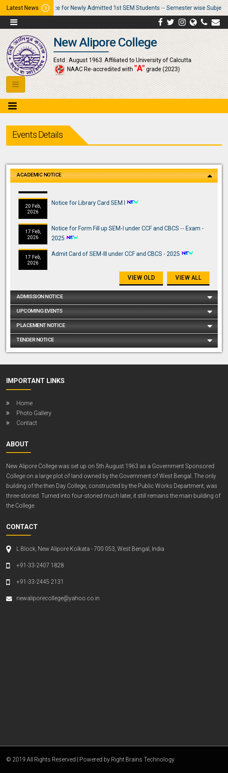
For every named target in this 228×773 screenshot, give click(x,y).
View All (188, 277)
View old (141, 277)
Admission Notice (39, 296)
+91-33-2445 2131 (40, 581)
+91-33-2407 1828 (40, 565)
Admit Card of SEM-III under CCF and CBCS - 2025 (116, 256)
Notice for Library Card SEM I (88, 205)
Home (24, 403)
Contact (26, 423)
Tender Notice (35, 340)
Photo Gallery (33, 413)
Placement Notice (40, 325)
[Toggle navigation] (15, 84)
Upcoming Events (39, 311)
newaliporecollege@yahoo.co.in (58, 598)
